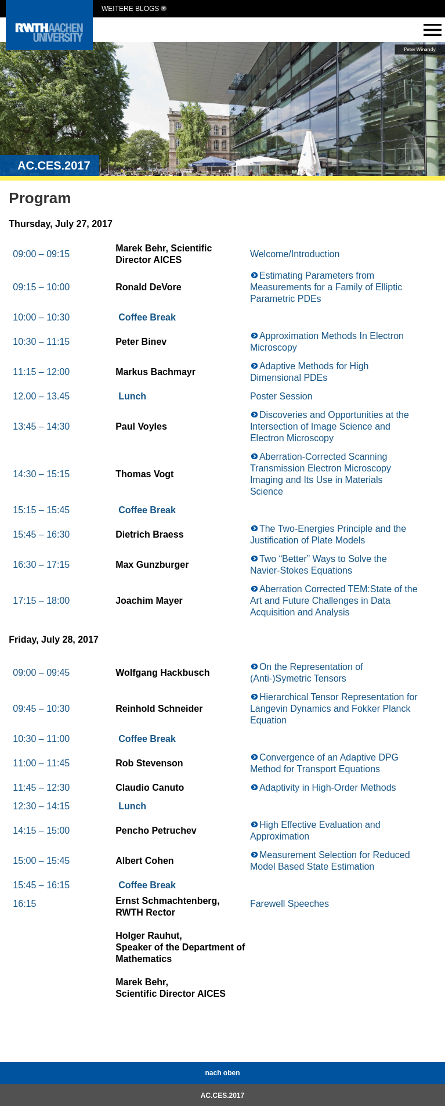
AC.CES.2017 (222, 1095)
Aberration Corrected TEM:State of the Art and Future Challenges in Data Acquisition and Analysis (334, 600)
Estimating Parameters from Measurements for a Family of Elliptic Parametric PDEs (326, 287)
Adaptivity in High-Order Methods (327, 787)
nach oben (222, 1073)
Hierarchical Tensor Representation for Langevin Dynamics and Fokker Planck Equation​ (334, 708)
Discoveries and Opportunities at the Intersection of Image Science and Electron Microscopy (329, 426)
